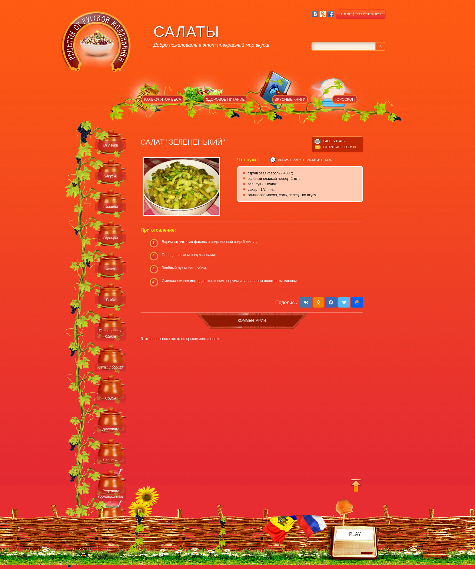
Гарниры (110, 238)
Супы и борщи (110, 367)
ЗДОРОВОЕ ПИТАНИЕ (225, 99)
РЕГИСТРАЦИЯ (368, 14)
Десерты (110, 429)
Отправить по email (340, 147)
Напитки (110, 460)
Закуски (110, 176)
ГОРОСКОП (345, 99)
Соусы (110, 398)
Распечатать (333, 141)
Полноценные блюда (110, 333)
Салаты (110, 207)
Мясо (110, 269)
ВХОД (345, 14)
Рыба (110, 300)
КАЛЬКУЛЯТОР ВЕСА (162, 99)
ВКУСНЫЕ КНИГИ (290, 99)
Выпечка (110, 145)
